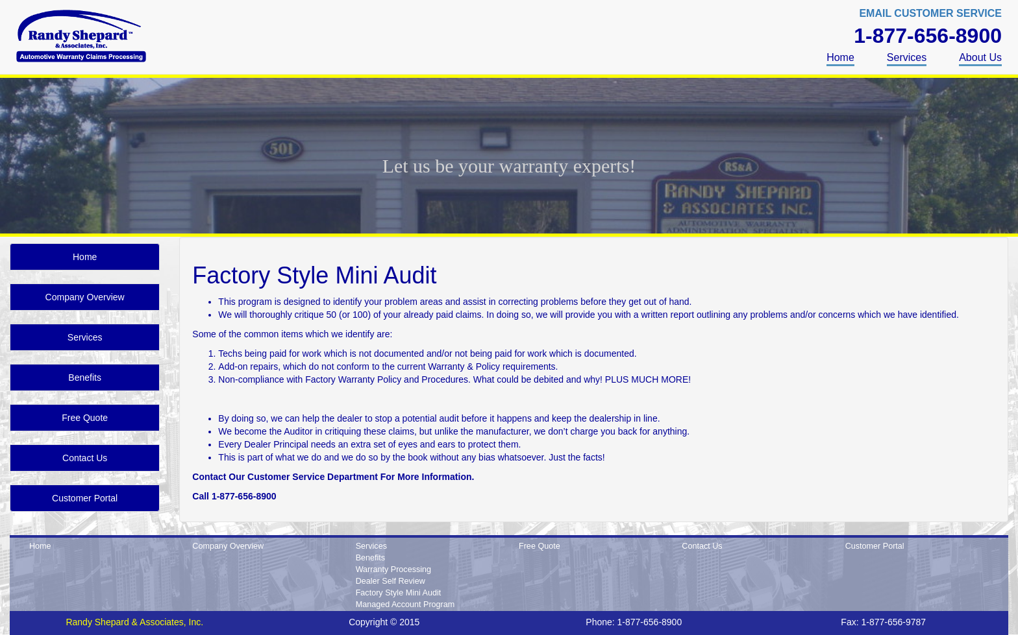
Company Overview (85, 297)
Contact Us (84, 458)
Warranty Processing (393, 569)
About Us (980, 57)
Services (906, 57)
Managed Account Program (405, 604)
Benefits (84, 377)
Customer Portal (85, 498)
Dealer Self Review (390, 581)
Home (840, 57)
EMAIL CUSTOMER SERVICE (930, 13)
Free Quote (85, 418)
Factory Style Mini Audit (398, 592)
